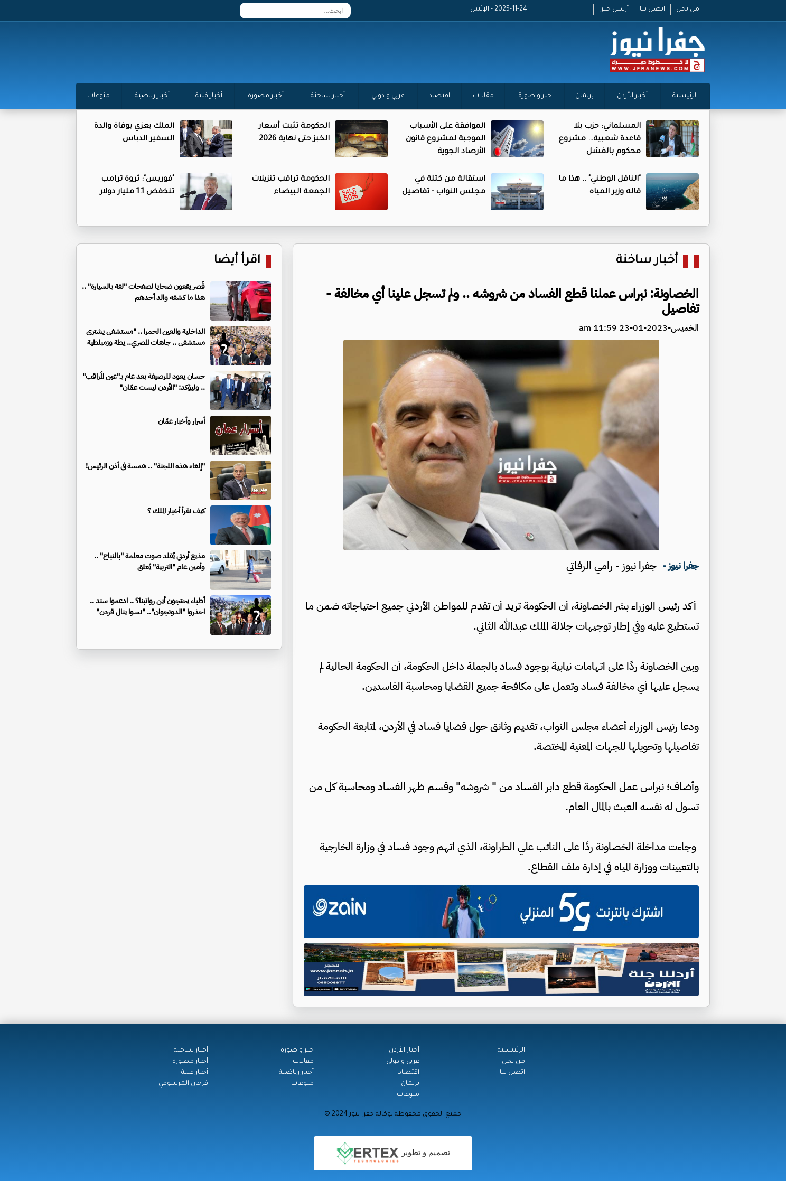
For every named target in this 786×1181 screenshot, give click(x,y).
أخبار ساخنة (328, 96)
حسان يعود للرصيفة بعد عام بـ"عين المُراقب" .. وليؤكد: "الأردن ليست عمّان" (143, 382)
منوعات (98, 96)
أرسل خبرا (614, 9)
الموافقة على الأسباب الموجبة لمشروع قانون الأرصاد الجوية (445, 139)
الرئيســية (511, 1050)
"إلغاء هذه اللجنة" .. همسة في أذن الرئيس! (145, 466)
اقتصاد (439, 96)
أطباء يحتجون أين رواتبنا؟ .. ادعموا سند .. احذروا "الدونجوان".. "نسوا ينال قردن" (147, 606)
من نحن (687, 9)
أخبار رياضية (152, 96)
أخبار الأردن (632, 96)
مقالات (483, 96)
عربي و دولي (388, 96)
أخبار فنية (208, 96)
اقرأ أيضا (237, 261)
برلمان (584, 96)
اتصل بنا (652, 9)
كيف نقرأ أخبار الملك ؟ (176, 511)
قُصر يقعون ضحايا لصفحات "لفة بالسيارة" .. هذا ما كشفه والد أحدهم (143, 292)
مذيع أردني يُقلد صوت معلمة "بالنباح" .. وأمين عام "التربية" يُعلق (149, 561)
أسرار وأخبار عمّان (181, 421)
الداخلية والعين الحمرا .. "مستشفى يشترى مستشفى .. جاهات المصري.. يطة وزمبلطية (145, 337)
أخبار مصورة (266, 96)
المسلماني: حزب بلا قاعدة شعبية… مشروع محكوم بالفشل (600, 139)
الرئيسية (685, 96)
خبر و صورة (534, 96)
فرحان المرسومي (183, 1084)
